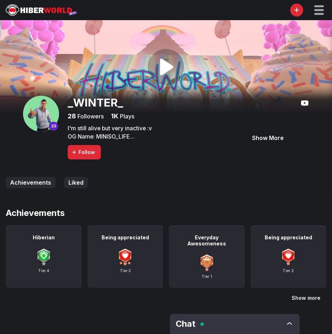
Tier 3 (125, 270)
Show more (306, 298)
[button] (319, 10)
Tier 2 (288, 270)
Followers (90, 116)
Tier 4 (43, 270)
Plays (126, 116)
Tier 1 (207, 276)
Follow (83, 152)
